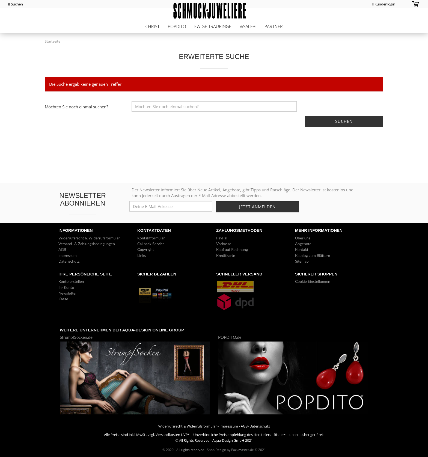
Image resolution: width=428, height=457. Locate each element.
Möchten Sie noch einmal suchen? (76, 106)
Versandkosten (168, 434)
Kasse (63, 298)
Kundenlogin (383, 4)
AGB (62, 249)
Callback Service (151, 243)
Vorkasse (223, 243)
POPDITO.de (230, 337)
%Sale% (248, 26)
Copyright (145, 249)
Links (141, 255)
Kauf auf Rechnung (232, 249)
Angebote (303, 243)
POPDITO (177, 26)
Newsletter (67, 293)
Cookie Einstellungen (312, 281)
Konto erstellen (71, 281)
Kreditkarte (225, 255)
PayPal (221, 238)
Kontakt (301, 249)
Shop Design (216, 449)
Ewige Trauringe (212, 26)
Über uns (302, 238)
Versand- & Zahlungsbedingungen (86, 243)
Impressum (67, 255)
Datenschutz (68, 261)
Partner (273, 26)
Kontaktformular (151, 238)
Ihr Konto (66, 287)
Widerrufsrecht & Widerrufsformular (89, 238)
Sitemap (302, 261)
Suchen (15, 4)
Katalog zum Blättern (312, 255)
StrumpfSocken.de (76, 337)
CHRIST (152, 26)
